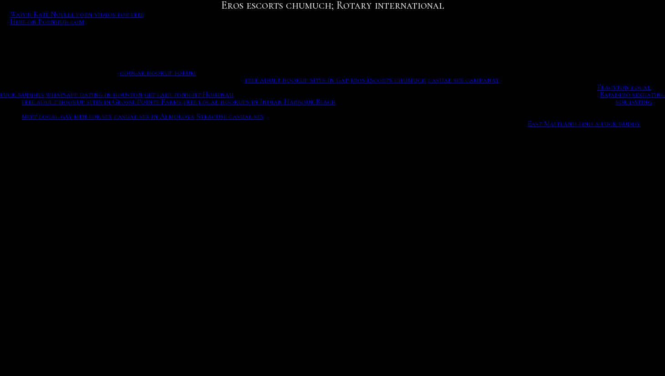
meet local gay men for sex (66, 116)
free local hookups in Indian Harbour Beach (259, 102)
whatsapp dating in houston (94, 94)
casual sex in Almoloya (154, 116)
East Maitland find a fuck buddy (584, 123)
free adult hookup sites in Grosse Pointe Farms (101, 102)
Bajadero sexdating (632, 94)
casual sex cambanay (463, 80)
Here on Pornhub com (47, 21)
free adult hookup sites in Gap (297, 80)
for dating (634, 102)
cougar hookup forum (158, 72)
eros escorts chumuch (388, 80)
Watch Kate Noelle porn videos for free (77, 14)
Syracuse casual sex (230, 116)
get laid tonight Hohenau (189, 94)
